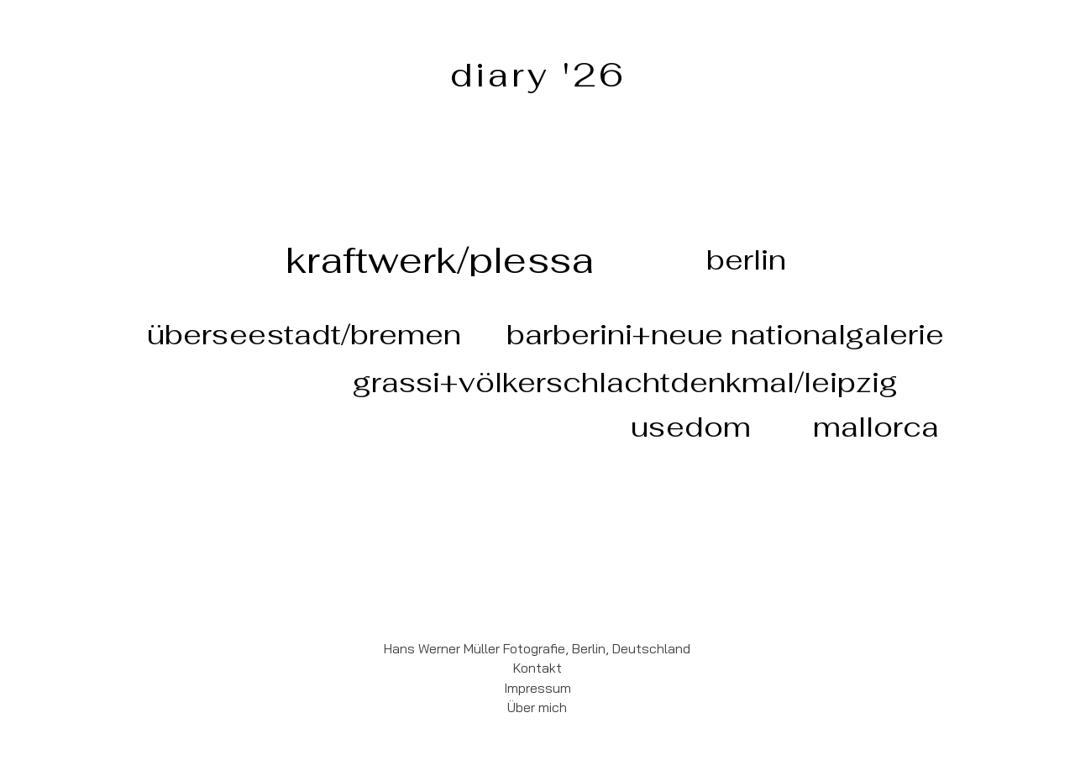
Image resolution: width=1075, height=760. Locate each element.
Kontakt (537, 667)
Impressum (537, 687)
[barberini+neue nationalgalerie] (725, 334)
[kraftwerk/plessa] (439, 259)
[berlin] (746, 259)
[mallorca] (875, 426)
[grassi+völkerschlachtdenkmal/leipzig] (625, 382)
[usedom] (690, 426)
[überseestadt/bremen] (303, 334)
